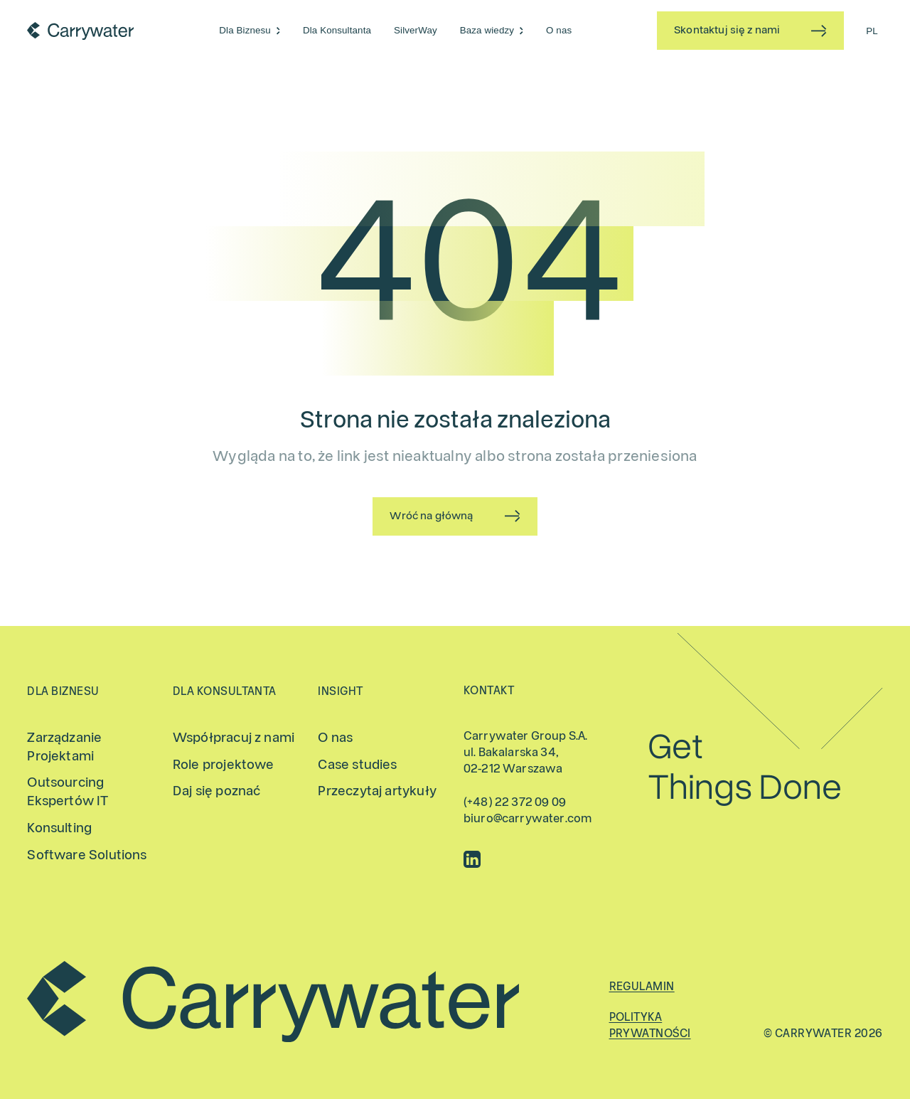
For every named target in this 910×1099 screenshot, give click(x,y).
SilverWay (415, 30)
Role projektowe (223, 765)
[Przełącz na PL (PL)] (872, 30)
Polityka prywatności (650, 1025)
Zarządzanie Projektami (64, 747)
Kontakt (489, 691)
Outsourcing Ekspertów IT (67, 792)
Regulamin (642, 986)
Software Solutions (86, 855)
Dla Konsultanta (337, 30)
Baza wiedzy (487, 30)
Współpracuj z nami (233, 738)
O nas (559, 30)
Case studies (357, 765)
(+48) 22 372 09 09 (515, 802)
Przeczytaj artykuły (377, 791)
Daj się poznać (217, 791)
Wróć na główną (431, 516)
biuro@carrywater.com (528, 819)
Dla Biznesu (245, 30)
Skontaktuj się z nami (727, 30)
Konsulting (59, 828)
